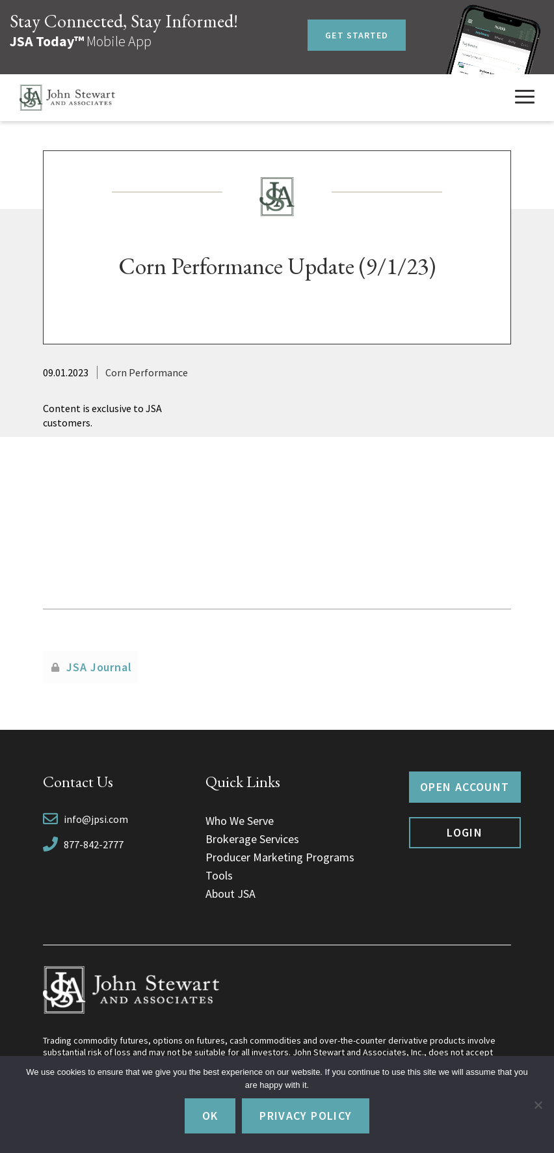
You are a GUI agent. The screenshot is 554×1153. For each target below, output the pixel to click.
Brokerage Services (252, 838)
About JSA (230, 893)
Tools (219, 875)
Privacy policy (305, 1115)
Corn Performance (146, 372)
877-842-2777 (94, 844)
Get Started (356, 35)
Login (464, 832)
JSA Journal (99, 667)
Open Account (464, 786)
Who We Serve (239, 820)
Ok (210, 1115)
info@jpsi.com (96, 819)
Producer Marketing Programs (279, 857)
